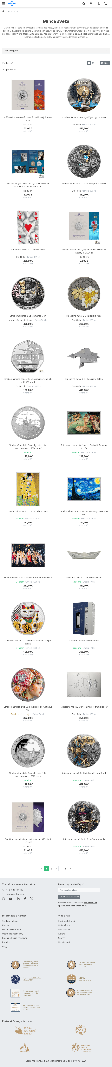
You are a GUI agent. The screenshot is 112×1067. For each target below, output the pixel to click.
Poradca (6, 942)
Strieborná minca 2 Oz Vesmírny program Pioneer (84, 706)
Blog (4, 946)
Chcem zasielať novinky (69, 896)
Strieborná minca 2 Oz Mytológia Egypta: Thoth (84, 773)
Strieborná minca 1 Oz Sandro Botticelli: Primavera (28, 577)
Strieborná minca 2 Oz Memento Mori (28, 315)
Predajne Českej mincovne (14, 938)
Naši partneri (64, 929)
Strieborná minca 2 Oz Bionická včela (83, 315)
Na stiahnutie (64, 942)
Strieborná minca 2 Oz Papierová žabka (84, 379)
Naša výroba (64, 925)
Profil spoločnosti (66, 921)
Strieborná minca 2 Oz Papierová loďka (84, 577)
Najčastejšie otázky (11, 929)
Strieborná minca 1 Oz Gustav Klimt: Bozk (28, 511)
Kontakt (6, 925)
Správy (61, 938)
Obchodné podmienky (12, 933)
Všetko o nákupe (10, 921)
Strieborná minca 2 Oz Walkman (84, 640)
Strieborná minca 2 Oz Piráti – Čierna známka (84, 839)
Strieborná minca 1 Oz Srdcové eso (28, 249)
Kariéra (61, 933)
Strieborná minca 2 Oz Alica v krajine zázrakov (84, 183)
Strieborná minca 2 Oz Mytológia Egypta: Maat (84, 117)
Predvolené (8, 63)
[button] (56, 50)
